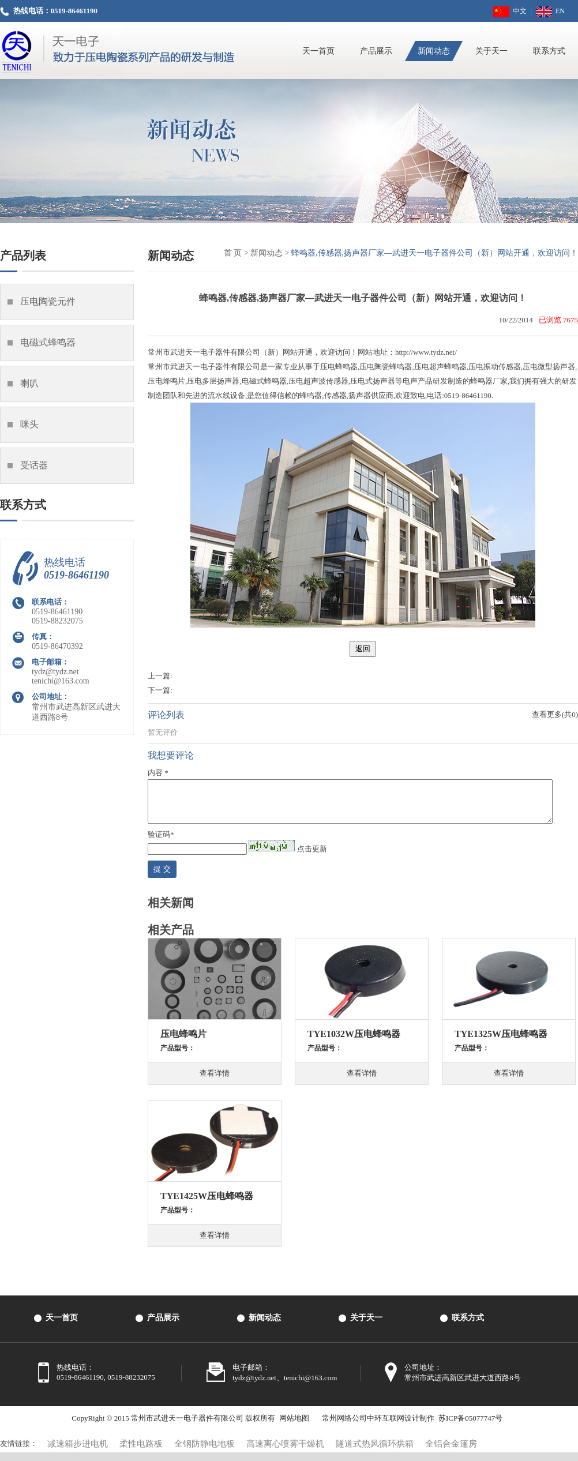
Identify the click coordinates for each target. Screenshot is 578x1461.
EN (550, 11)
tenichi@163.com (60, 681)
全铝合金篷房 (451, 1452)
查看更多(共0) (555, 714)
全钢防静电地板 (204, 1452)
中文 (510, 11)
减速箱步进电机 (77, 1452)
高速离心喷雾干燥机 (285, 1452)
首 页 (233, 253)
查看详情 (215, 1081)
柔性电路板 (141, 1452)
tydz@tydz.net (55, 671)
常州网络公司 (344, 1426)
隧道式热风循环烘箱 (375, 1452)
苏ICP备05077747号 (470, 1426)
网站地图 (294, 1426)
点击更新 (312, 857)
